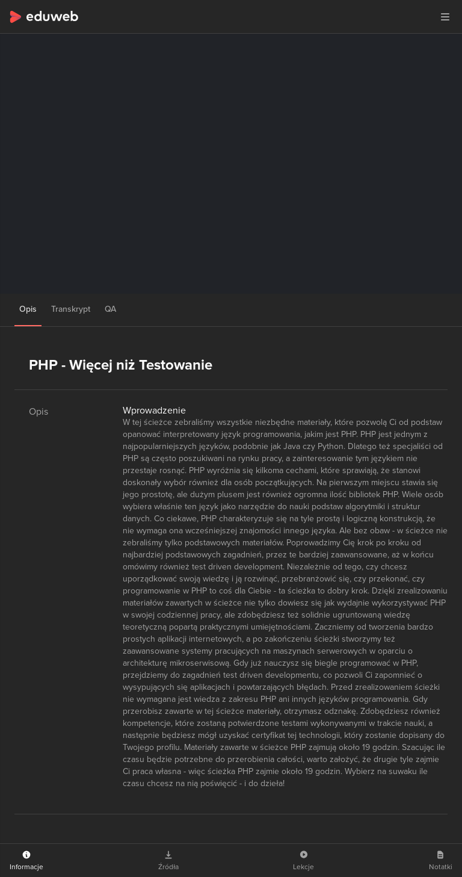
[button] (445, 16)
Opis (28, 309)
